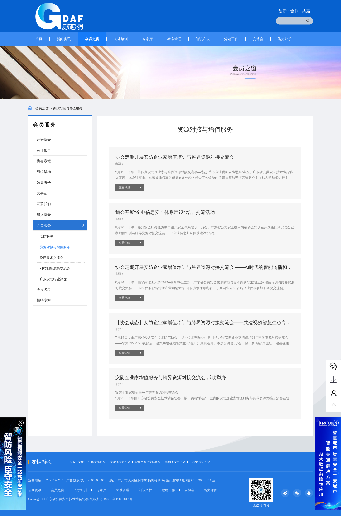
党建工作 (231, 39)
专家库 (147, 39)
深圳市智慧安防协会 (148, 466)
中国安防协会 (97, 466)
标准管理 (174, 39)
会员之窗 (92, 39)
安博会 (258, 39)
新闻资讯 (64, 39)
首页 (38, 39)
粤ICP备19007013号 (118, 503)
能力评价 (285, 39)
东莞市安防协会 (200, 466)
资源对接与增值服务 (67, 108)
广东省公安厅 (75, 466)
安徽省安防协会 (120, 466)
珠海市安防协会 (175, 466)
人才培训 (121, 39)
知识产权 (203, 39)
